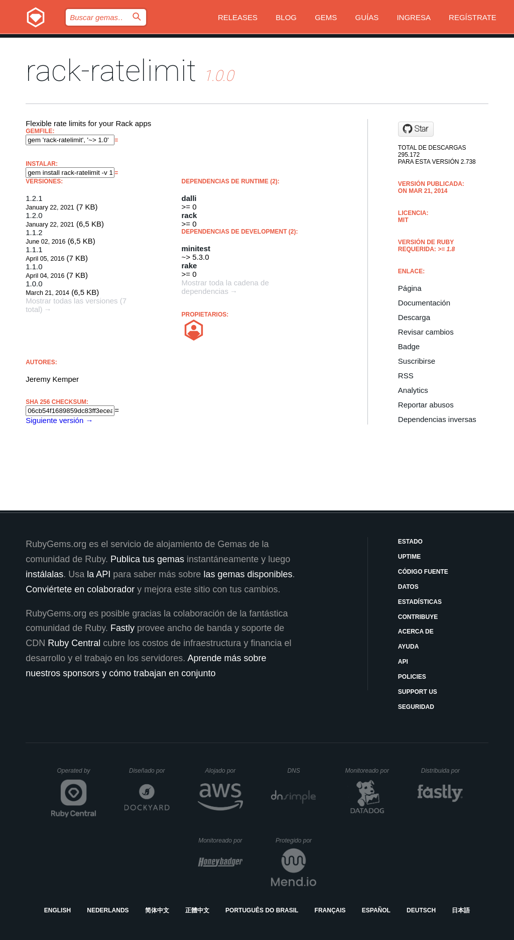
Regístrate (472, 17)
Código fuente (423, 571)
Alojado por (224, 770)
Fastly (122, 628)
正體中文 (197, 910)
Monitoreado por (367, 770)
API (403, 661)
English (57, 910)
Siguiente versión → (59, 420)
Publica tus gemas (147, 559)
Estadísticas (420, 601)
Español (376, 910)
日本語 (461, 910)
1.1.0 (34, 266)
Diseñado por (149, 770)
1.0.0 (34, 283)
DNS (301, 770)
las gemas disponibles (247, 574)
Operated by (76, 774)
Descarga (414, 317)
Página (410, 288)
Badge (409, 346)
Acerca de (416, 631)
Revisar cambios (426, 332)
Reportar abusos (426, 404)
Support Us (417, 691)
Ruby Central (74, 643)
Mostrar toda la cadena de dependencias (225, 286)
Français (330, 910)
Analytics (413, 390)
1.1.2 (34, 232)
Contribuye (418, 616)
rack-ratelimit (111, 70)
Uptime (409, 556)
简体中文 (157, 910)
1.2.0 (34, 215)
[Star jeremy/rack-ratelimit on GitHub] (416, 129)
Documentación (424, 302)
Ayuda (408, 646)
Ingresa (414, 17)
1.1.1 (34, 249)
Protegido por (296, 840)
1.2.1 (34, 198)
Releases (238, 17)
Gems (326, 17)
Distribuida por (442, 770)
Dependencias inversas (437, 419)
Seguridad (416, 706)
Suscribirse (416, 361)
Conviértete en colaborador (80, 589)
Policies (412, 676)
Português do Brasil (261, 910)
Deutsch (421, 910)
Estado (410, 541)
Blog (286, 17)
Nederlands (107, 910)
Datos (408, 586)
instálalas (44, 574)
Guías (367, 17)
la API (98, 574)
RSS (406, 375)
